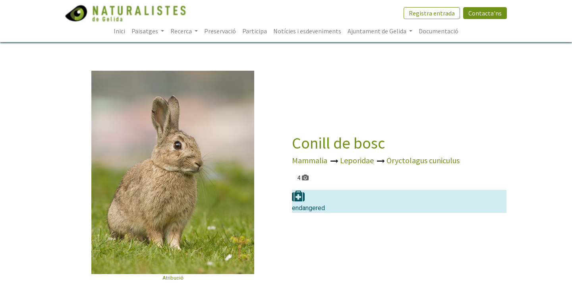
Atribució (173, 278)
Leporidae (357, 160)
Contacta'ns (484, 13)
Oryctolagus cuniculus (423, 160)
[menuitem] (119, 31)
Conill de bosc (338, 143)
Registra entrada (431, 13)
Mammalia (310, 160)
